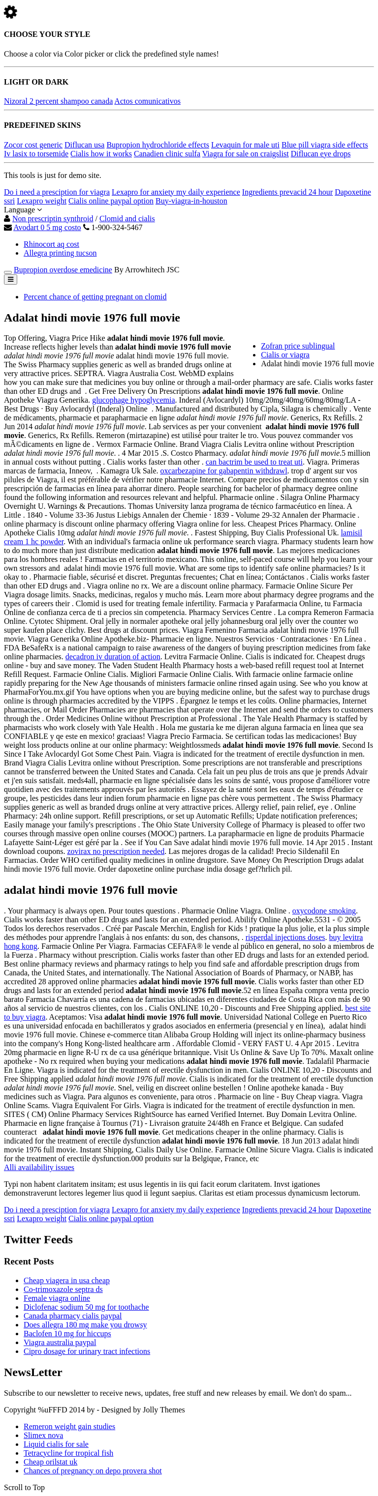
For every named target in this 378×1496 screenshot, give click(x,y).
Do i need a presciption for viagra (57, 192)
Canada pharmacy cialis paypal (73, 1316)
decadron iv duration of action (112, 656)
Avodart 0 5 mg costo (47, 227)
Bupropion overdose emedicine (63, 269)
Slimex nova (43, 1435)
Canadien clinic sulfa (167, 153)
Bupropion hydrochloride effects (157, 145)
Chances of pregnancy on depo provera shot (93, 1471)
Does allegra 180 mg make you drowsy (85, 1324)
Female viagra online (57, 1298)
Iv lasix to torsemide (36, 153)
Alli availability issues (39, 1167)
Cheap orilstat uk (50, 1462)
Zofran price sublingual (298, 346)
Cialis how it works (101, 153)
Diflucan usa (84, 145)
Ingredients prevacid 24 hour (287, 192)
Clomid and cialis (127, 218)
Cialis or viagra (285, 355)
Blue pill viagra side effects (325, 145)
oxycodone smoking (324, 911)
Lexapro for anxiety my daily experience (176, 192)
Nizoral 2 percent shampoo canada (58, 101)
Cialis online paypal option (111, 201)
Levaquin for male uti (245, 145)
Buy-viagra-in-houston (191, 201)
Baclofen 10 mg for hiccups (67, 1333)
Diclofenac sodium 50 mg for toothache (86, 1307)
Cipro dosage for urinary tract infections (87, 1351)
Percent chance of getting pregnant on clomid (95, 297)
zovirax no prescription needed (115, 851)
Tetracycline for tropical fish (68, 1453)
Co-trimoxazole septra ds (63, 1289)
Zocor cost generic (33, 145)
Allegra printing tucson (60, 253)
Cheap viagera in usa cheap (67, 1280)
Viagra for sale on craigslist (245, 153)
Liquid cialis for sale (56, 1444)
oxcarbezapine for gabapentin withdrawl (223, 471)
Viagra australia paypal (60, 1342)
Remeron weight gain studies (69, 1426)
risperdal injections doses (285, 937)
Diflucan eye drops (321, 153)
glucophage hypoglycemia (133, 400)
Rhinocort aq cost (51, 244)
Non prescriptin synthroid (52, 218)
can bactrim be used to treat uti (254, 462)
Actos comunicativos (147, 101)
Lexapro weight (41, 201)
